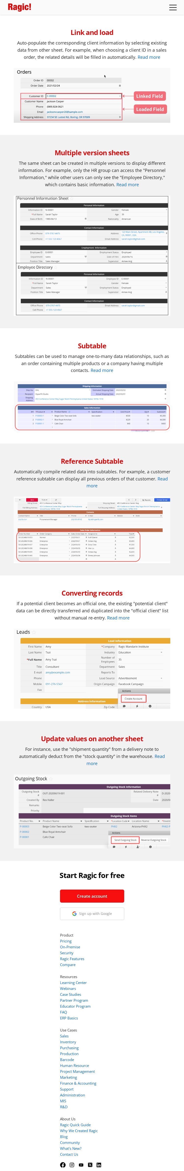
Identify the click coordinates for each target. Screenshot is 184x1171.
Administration (118, 1033)
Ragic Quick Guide (121, 1063)
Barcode (113, 998)
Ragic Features (118, 897)
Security (112, 891)
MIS (109, 1039)
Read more (149, 57)
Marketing (114, 1015)
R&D (109, 1045)
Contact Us (115, 1092)
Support (112, 1027)
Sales (110, 974)
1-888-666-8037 (47, 941)
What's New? (116, 1086)
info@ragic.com (46, 946)
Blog (109, 1075)
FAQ (109, 950)
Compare (113, 903)
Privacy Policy (108, 1160)
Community (116, 1081)
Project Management (123, 1009)
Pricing (111, 879)
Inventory (114, 980)
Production (115, 992)
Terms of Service (78, 1160)
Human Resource (120, 1004)
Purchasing (115, 986)
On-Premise (116, 885)
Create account (46, 896)
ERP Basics (115, 956)
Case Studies (116, 932)
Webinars (114, 926)
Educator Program (121, 944)
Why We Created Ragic (125, 1069)
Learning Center (119, 921)
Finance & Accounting (124, 1021)
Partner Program (120, 938)
